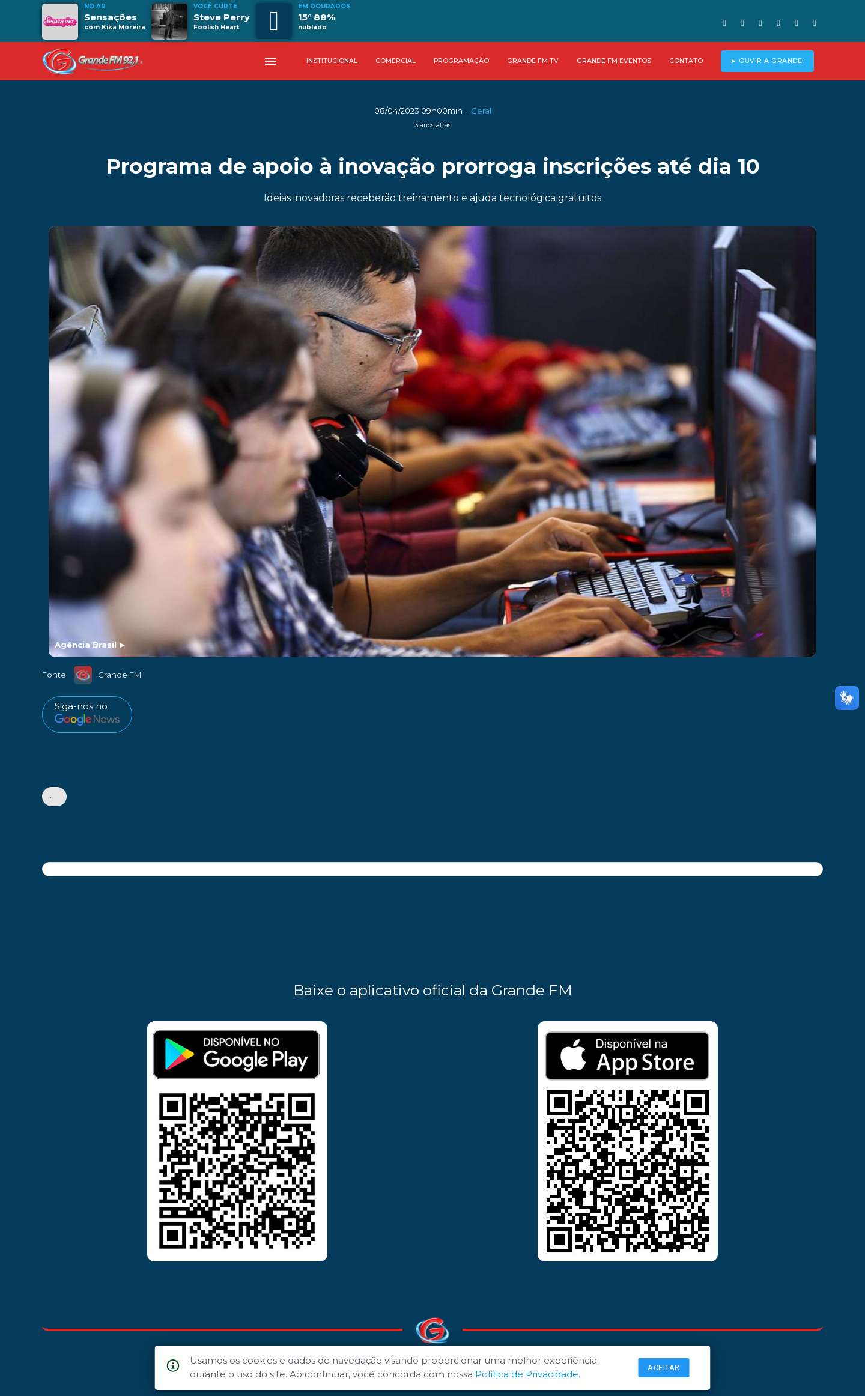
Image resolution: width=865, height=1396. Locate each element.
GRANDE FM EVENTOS (614, 61)
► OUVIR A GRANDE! (767, 61)
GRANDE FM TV (533, 61)
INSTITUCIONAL (331, 61)
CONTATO (686, 61)
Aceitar (664, 1367)
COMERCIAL (395, 61)
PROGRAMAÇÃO (461, 61)
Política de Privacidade (526, 1374)
